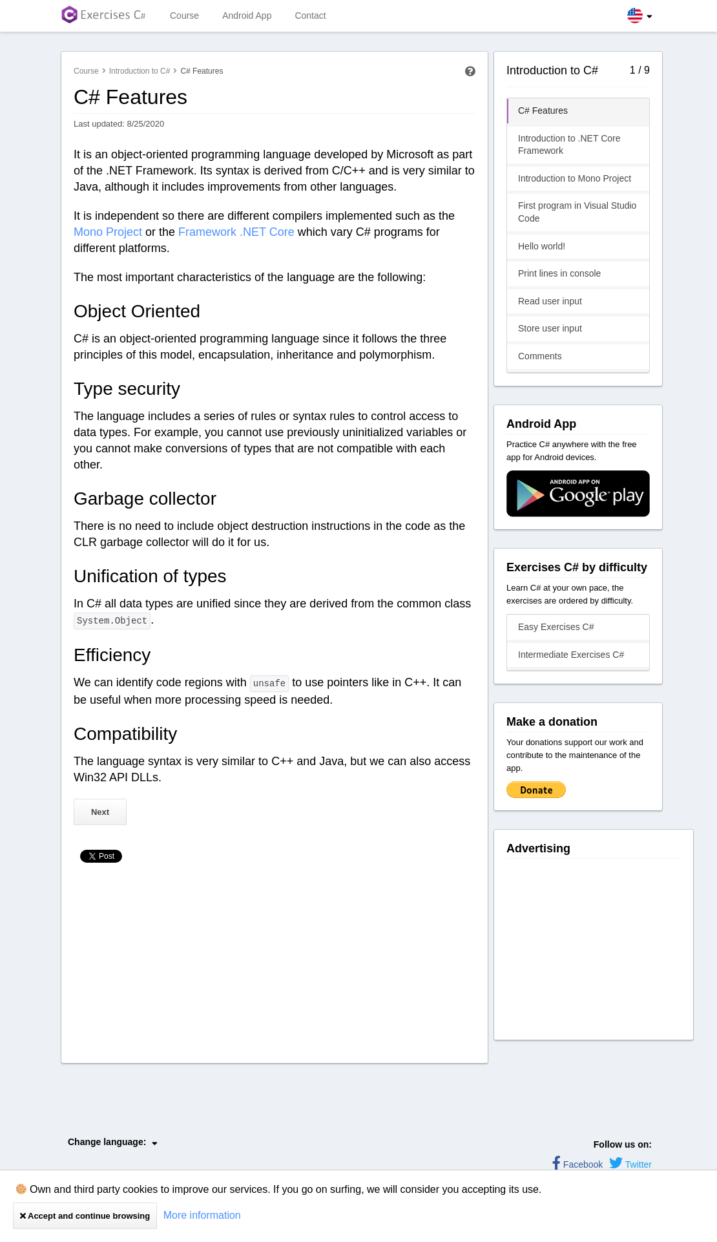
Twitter (630, 1164)
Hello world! (541, 246)
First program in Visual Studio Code (577, 212)
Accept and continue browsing (85, 1216)
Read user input (550, 301)
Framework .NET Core (236, 232)
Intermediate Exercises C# (571, 654)
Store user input (550, 328)
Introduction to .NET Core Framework (569, 144)
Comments (540, 356)
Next (100, 812)
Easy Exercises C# (556, 627)
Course (184, 15)
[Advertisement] (274, 966)
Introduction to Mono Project (574, 178)
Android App (246, 15)
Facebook (577, 1164)
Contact (310, 15)
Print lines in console (559, 273)
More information (202, 1215)
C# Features (543, 110)
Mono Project (108, 232)
